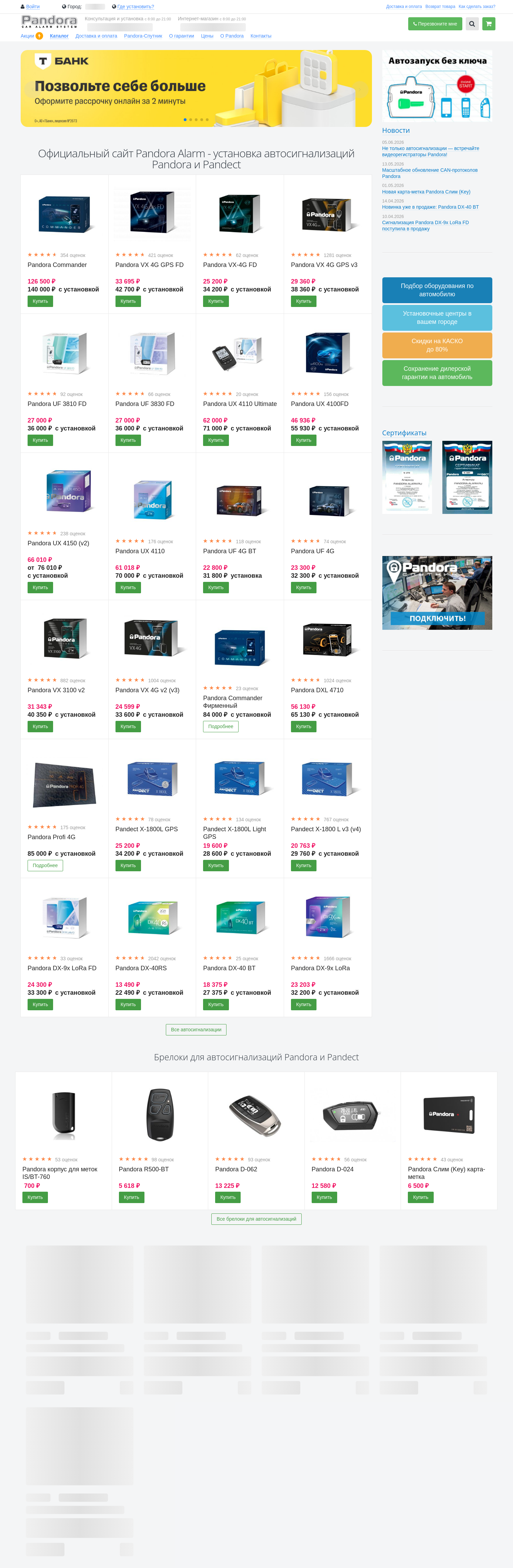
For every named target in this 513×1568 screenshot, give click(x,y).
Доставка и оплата (404, 6)
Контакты (261, 36)
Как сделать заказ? (477, 6)
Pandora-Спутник (143, 36)
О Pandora (232, 36)
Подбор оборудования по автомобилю (437, 290)
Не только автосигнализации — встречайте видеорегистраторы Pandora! (431, 151)
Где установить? (135, 6)
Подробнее (220, 726)
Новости (396, 130)
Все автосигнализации (196, 1029)
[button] (185, 119)
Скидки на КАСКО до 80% (437, 345)
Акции (27, 36)
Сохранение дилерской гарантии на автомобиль (437, 372)
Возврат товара (440, 6)
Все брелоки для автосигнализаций (256, 1219)
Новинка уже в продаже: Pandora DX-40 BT (430, 207)
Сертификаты (404, 432)
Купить (40, 301)
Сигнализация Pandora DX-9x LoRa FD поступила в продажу (425, 225)
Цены (207, 36)
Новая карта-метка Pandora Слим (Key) (426, 192)
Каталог (59, 36)
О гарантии (181, 36)
